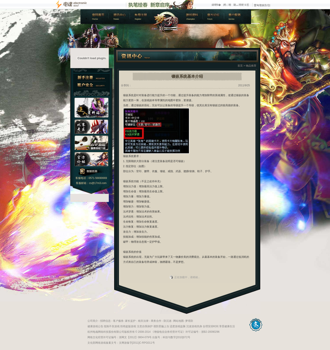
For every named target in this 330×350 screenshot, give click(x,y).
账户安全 (91, 85)
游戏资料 (192, 16)
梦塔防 (189, 320)
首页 (240, 65)
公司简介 (92, 320)
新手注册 (91, 77)
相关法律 (143, 320)
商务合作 (156, 320)
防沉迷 (167, 320)
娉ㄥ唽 (227, 4)
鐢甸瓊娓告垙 (262, 5)
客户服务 (238, 16)
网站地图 (178, 320)
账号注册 (141, 16)
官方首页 (94, 16)
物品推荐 (251, 65)
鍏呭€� (216, 4)
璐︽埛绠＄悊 (241, 4)
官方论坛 (214, 16)
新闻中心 (119, 16)
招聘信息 (105, 320)
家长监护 (130, 320)
